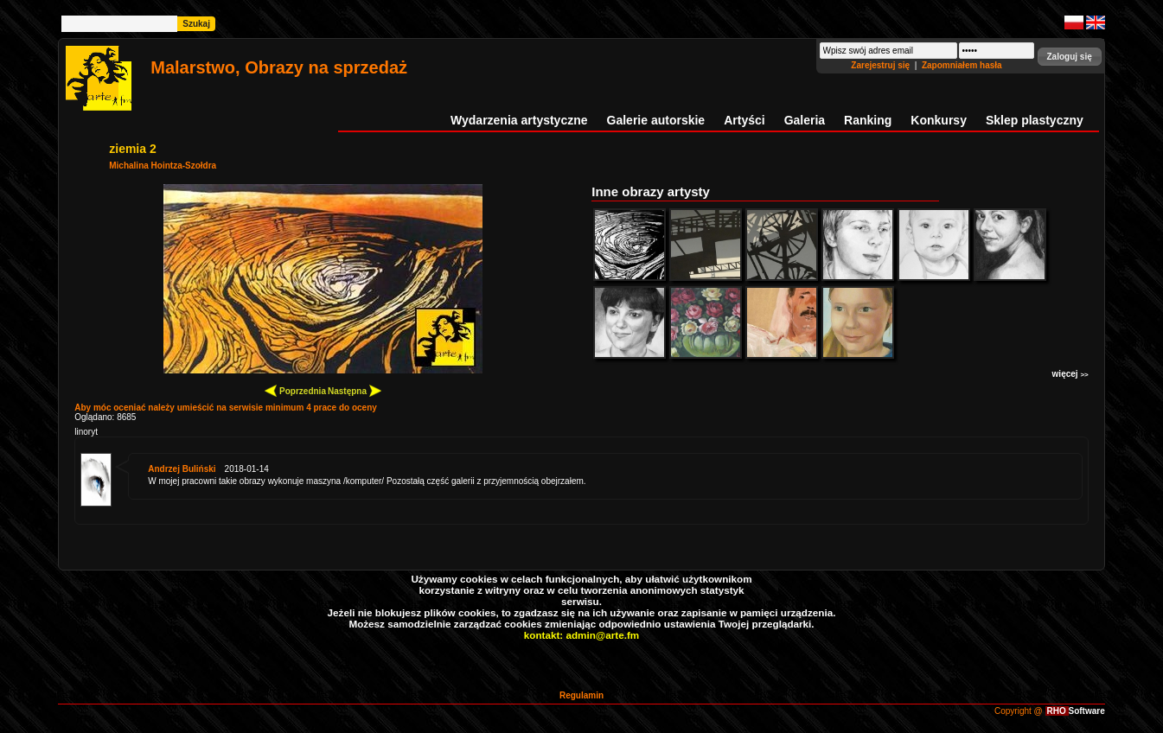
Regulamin (581, 695)
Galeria (804, 120)
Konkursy (939, 120)
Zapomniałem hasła (962, 65)
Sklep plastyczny (1034, 120)
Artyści (744, 120)
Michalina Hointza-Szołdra (162, 165)
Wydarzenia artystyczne (519, 120)
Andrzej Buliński (181, 469)
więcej (1070, 374)
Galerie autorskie (656, 120)
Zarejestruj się (881, 65)
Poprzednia (295, 390)
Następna (354, 390)
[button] (1070, 57)
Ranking (867, 120)
